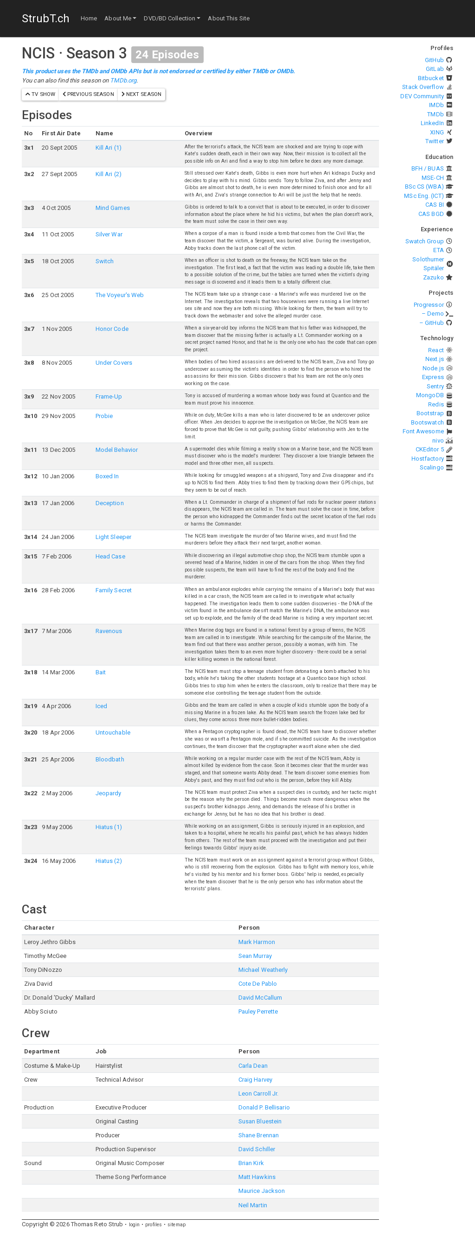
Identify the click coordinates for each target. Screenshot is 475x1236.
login (134, 1225)
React (436, 350)
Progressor (429, 304)
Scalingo (432, 467)
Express (433, 377)
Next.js (434, 358)
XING (436, 132)
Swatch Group (424, 241)
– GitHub (431, 322)
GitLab (435, 68)
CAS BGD (431, 213)
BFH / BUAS (427, 168)
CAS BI (434, 204)
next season (141, 94)
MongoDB (430, 395)
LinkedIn (432, 123)
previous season (88, 94)
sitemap (176, 1225)
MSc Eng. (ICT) (423, 195)
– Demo (433, 313)
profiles (153, 1225)
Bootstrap (430, 413)
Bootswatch (427, 422)
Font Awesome (423, 431)
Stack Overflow (422, 86)
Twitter (434, 141)
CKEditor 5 (430, 449)
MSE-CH (433, 177)
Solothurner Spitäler (428, 264)
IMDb (436, 104)
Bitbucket (431, 78)
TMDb (435, 114)
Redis (436, 404)
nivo (437, 440)
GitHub (434, 60)
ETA (438, 250)
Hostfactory (427, 458)
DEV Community (421, 96)
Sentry (435, 386)
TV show (40, 94)
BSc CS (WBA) (424, 186)
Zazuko (433, 277)
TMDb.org (123, 80)
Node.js (433, 368)
